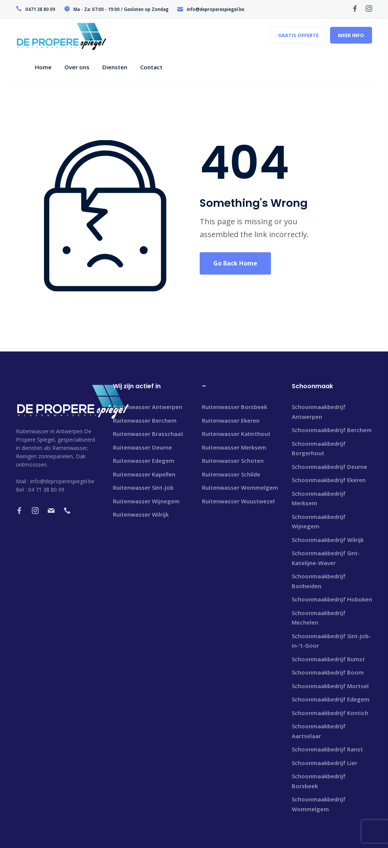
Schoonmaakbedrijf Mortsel (330, 686)
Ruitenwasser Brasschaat (148, 433)
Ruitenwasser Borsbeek (234, 407)
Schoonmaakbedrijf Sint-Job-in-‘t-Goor (331, 641)
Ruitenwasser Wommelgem (240, 487)
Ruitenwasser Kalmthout (236, 433)
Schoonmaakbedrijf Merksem (319, 498)
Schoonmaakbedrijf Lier (324, 763)
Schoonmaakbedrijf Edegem (330, 699)
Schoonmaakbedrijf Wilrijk (328, 539)
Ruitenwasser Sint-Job (143, 487)
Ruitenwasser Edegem (143, 460)
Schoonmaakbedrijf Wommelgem (319, 804)
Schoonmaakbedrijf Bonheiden (319, 581)
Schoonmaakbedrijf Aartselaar (319, 731)
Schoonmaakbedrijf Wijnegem (319, 521)
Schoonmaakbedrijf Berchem (332, 430)
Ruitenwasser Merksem (234, 447)
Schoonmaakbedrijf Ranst (327, 749)
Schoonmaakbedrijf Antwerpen (319, 411)
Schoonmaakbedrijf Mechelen (319, 617)
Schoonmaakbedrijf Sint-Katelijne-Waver (326, 558)
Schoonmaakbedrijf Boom (328, 672)
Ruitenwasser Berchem (145, 420)
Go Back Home (235, 263)
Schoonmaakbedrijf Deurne (329, 466)
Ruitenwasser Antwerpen (147, 407)
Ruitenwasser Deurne (142, 447)
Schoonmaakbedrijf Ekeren (329, 480)
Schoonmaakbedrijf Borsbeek (319, 781)
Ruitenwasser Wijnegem (146, 501)
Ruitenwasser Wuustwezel (238, 501)
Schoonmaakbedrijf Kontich (330, 713)
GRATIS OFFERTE (298, 35)
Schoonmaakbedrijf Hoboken (332, 599)
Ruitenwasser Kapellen (144, 474)
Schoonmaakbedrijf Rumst (328, 659)
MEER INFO (351, 35)
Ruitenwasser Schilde (231, 474)
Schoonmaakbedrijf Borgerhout (319, 448)
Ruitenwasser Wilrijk (141, 514)
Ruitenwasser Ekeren (231, 420)
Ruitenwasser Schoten (233, 460)
